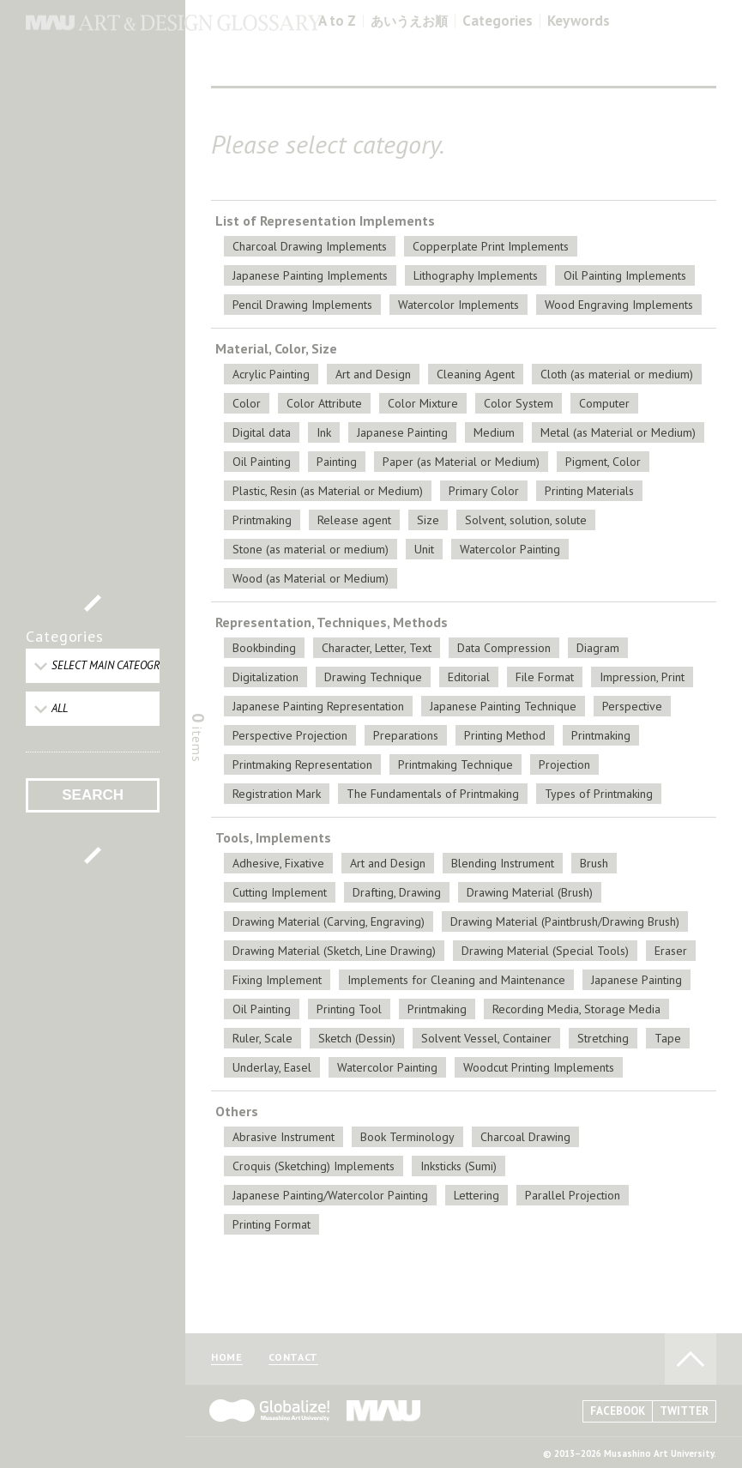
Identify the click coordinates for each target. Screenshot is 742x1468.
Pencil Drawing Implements (302, 304)
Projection (564, 764)
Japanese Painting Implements (310, 275)
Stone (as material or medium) (310, 549)
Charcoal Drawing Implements (309, 246)
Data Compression (504, 647)
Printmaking (262, 520)
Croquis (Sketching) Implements (313, 1166)
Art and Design (373, 374)
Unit (424, 549)
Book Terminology (407, 1137)
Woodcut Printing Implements (538, 1067)
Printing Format (271, 1224)
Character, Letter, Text (376, 647)
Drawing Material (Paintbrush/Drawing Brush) (564, 921)
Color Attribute (324, 403)
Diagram (597, 647)
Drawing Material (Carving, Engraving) (328, 921)
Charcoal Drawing (525, 1137)
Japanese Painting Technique (503, 706)
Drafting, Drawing (397, 892)
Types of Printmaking (599, 793)
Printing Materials (589, 490)
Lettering (476, 1195)
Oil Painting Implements (625, 275)
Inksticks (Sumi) (458, 1166)
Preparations (405, 735)
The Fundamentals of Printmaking (433, 793)
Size (428, 520)
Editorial (469, 677)
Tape (668, 1038)
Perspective (632, 706)
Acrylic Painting (271, 374)
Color (246, 403)
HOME (226, 1357)
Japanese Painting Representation (318, 706)
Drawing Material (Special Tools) (545, 950)
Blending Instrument (502, 863)
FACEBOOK (617, 1411)
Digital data (261, 432)
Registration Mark (276, 793)
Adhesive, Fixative (278, 863)
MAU (384, 1410)
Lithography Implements (475, 275)
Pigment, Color (603, 461)
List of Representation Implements (325, 220)
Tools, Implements (273, 837)
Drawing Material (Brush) (530, 892)
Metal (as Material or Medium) (618, 432)
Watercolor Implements (458, 304)
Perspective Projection (289, 735)
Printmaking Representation (302, 764)
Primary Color (484, 490)
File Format (545, 677)
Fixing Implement (277, 980)
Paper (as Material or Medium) (461, 461)
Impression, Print (642, 677)
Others (236, 1111)
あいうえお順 (409, 21)
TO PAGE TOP (690, 1359)
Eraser (671, 950)
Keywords (578, 21)
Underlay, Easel (271, 1067)
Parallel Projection (572, 1195)
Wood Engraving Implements (619, 304)
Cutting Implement (279, 892)
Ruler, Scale (262, 1038)
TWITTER (684, 1411)
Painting (337, 461)
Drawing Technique (373, 677)
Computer (604, 403)
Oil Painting (261, 461)
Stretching (603, 1038)
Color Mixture (423, 403)
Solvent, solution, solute (526, 520)
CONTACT (293, 1357)
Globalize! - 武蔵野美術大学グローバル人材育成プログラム (269, 1410)
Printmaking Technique (455, 764)
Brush (594, 863)
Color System (518, 403)
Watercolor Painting (510, 549)
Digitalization (265, 677)
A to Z (337, 21)
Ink (324, 432)
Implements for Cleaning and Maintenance (456, 980)
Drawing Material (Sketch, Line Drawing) (334, 950)
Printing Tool (349, 1009)
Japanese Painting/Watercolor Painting (330, 1195)
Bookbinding (264, 647)
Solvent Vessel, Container (486, 1038)
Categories (497, 21)
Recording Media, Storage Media (576, 1009)
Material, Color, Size (276, 348)
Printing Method (505, 735)
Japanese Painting (402, 432)
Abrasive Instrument (283, 1137)
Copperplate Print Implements (491, 246)
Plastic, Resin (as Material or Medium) (327, 490)
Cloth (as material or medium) (616, 374)
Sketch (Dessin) (356, 1038)
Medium (494, 432)
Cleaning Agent (476, 374)
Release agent (354, 520)
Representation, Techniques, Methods (331, 622)
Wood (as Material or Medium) (310, 578)
